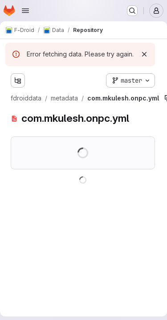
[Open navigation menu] (25, 11)
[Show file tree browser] (18, 80)
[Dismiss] (144, 54)
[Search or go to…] (132, 10)
